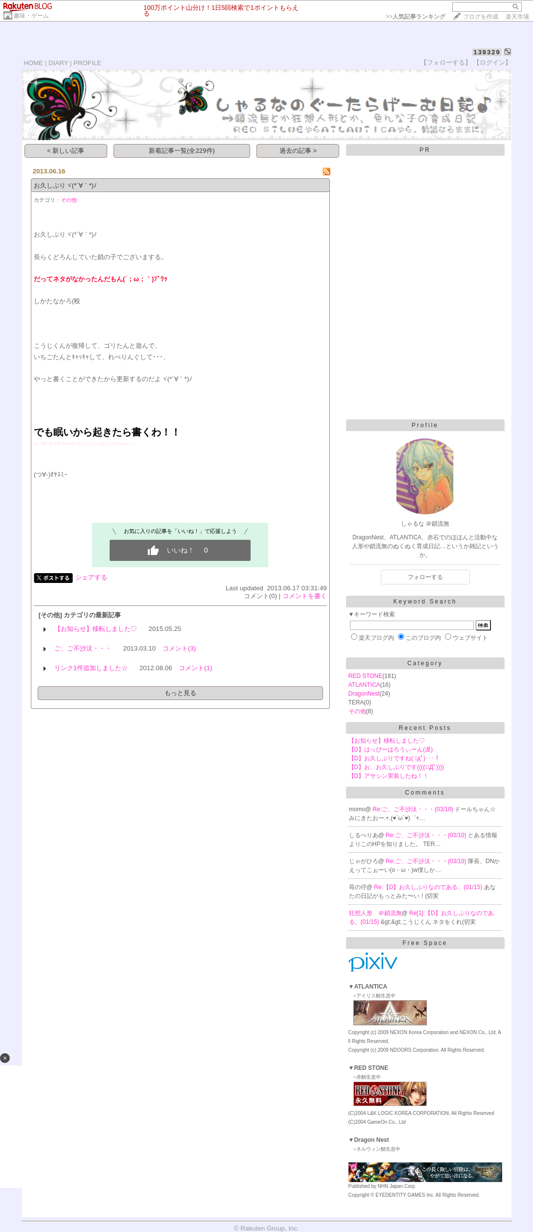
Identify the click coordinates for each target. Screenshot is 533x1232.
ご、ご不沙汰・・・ (83, 648)
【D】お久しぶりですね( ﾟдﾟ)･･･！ (394, 758)
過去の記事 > (298, 150)
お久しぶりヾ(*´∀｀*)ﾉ (65, 185)
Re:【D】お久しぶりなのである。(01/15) (429, 887)
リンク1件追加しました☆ (91, 668)
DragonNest (364, 693)
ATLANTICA (364, 684)
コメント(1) (195, 668)
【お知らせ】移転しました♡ (95, 628)
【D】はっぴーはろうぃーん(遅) (390, 749)
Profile (425, 425)
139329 (486, 52)
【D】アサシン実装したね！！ (388, 776)
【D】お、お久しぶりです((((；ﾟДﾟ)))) (396, 767)
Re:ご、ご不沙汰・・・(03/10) (413, 809)
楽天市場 (517, 16)
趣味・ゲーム (31, 15)
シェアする (91, 577)
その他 (69, 200)
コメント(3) (179, 648)
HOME (33, 63)
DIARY (58, 63)
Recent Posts (425, 728)
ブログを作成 (480, 16)
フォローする (425, 577)
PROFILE (87, 63)
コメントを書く (304, 596)
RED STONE (365, 676)
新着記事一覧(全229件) (182, 150)
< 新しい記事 (66, 150)
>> (415, 16)
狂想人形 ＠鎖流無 (375, 913)
